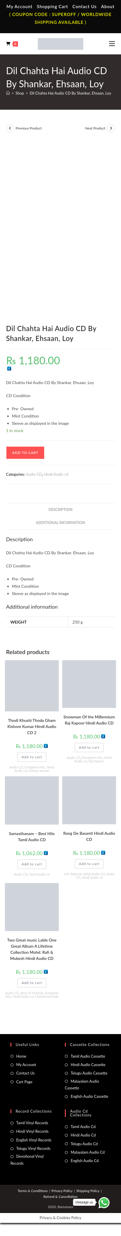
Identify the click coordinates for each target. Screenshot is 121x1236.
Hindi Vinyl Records (32, 1131)
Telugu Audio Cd (84, 1143)
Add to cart (25, 452)
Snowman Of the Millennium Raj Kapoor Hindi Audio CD (89, 719)
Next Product (95, 128)
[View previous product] (10, 128)
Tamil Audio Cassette (88, 1056)
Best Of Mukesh (31, 993)
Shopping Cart (52, 6)
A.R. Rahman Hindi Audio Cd (84, 874)
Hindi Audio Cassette (88, 1064)
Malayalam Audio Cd (88, 1152)
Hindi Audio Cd (83, 1135)
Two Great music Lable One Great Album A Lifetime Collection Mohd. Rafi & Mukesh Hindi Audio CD (32, 949)
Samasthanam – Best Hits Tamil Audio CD (32, 836)
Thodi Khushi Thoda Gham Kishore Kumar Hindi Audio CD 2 (32, 726)
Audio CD (34, 474)
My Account (19, 6)
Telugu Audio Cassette (89, 1073)
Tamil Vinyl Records (32, 1122)
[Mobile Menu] (112, 43)
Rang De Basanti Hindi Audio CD (89, 836)
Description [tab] (60, 509)
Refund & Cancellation (60, 1196)
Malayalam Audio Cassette (82, 1084)
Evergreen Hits (35, 767)
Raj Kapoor (96, 761)
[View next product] (111, 128)
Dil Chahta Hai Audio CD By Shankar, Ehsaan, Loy (70, 93)
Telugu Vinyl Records (33, 1148)
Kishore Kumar (39, 770)
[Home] (8, 93)
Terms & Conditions (33, 1191)
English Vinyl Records (33, 1140)
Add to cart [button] (32, 757)
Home (21, 1056)
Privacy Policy (61, 1191)
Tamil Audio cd (39, 874)
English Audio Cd (85, 1160)
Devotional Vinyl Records (27, 1159)
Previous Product (29, 128)
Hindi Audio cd (56, 474)
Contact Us (84, 6)
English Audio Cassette (89, 1096)
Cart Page (24, 1081)
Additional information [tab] (60, 523)
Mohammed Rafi (46, 996)
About (108, 6)
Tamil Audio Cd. (83, 1126)
